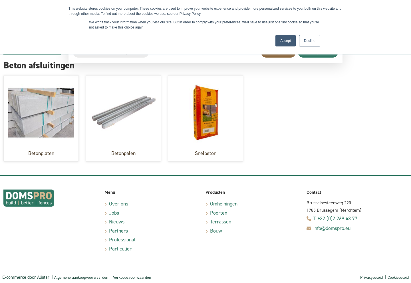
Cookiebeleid (398, 277)
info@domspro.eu (331, 228)
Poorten (218, 212)
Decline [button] (309, 41)
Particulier (120, 248)
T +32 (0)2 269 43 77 (335, 218)
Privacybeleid (371, 277)
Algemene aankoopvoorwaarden (81, 277)
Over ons (118, 203)
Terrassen (220, 221)
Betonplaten (41, 153)
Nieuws (116, 221)
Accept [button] (285, 41)
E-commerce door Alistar (25, 277)
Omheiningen (223, 203)
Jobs (114, 212)
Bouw (216, 230)
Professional (122, 239)
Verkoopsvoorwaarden (132, 277)
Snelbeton (205, 153)
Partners (118, 230)
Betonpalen (123, 153)
